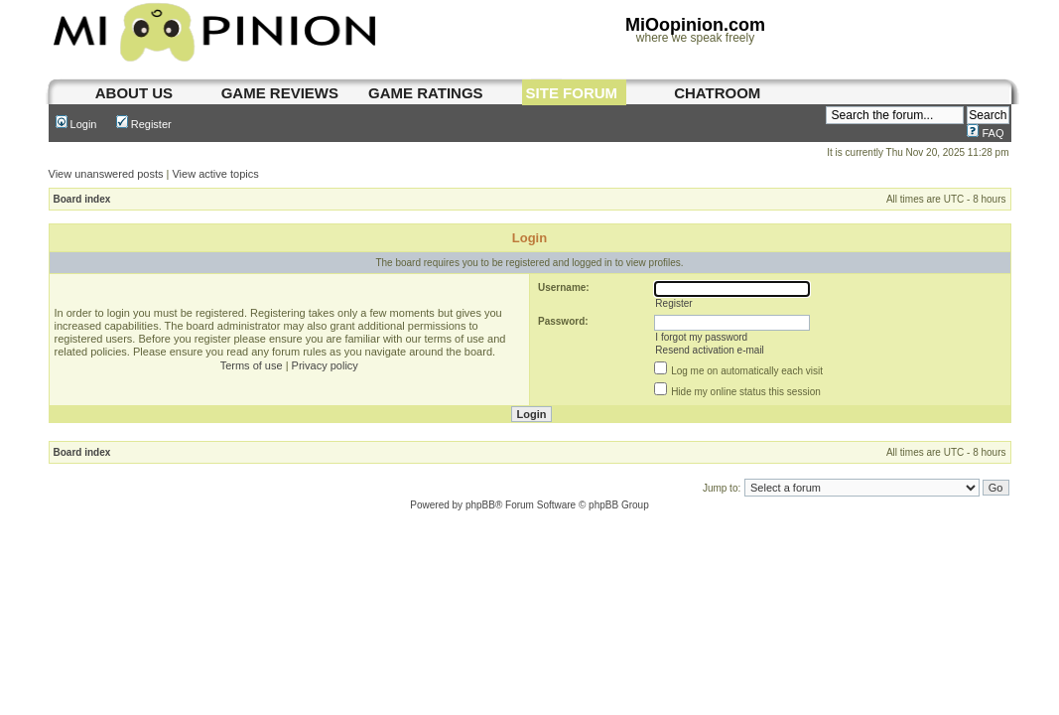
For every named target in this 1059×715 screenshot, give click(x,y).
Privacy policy (325, 365)
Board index (82, 199)
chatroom (717, 92)
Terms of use (251, 365)
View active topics (215, 174)
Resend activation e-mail (709, 350)
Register (144, 124)
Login (76, 124)
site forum (572, 92)
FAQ (985, 133)
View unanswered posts (106, 174)
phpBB (480, 505)
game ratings (425, 92)
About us (134, 92)
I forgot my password (701, 337)
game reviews (279, 92)
